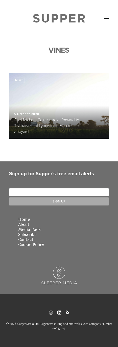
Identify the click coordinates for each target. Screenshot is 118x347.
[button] (106, 18)
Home (24, 219)
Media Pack (29, 229)
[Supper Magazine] (59, 18)
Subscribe (27, 234)
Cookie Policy (31, 244)
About (23, 224)
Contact (25, 239)
